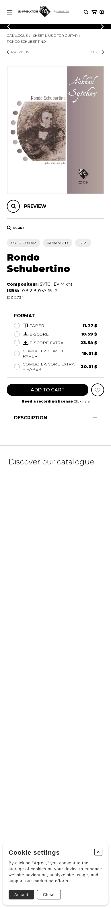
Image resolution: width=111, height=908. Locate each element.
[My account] (102, 12)
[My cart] (94, 12)
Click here (81, 401)
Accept (21, 894)
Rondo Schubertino (26, 41)
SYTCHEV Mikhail (57, 284)
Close (49, 894)
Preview (35, 206)
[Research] (86, 12)
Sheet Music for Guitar (55, 35)
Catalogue (17, 35)
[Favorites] (97, 389)
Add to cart (48, 390)
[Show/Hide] (95, 417)
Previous (18, 52)
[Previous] (8, 26)
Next (97, 52)
